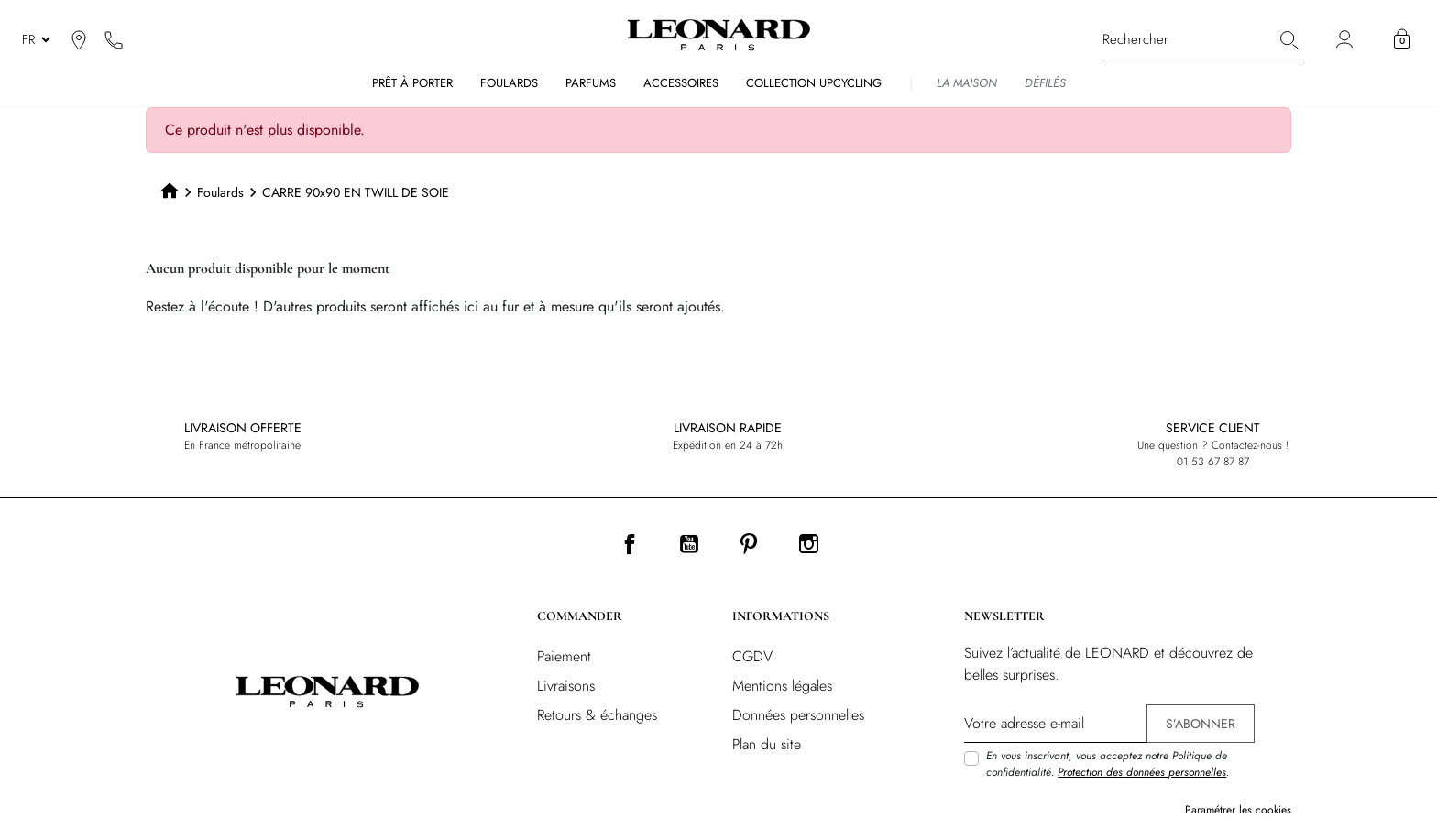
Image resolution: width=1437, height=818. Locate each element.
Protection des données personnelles (1142, 772)
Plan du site (766, 744)
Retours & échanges (597, 714)
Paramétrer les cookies (1238, 810)
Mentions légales (782, 685)
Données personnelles (798, 714)
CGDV (752, 656)
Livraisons (566, 685)
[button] (1402, 39)
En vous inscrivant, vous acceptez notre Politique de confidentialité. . (1107, 763)
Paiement (564, 656)
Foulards (220, 192)
